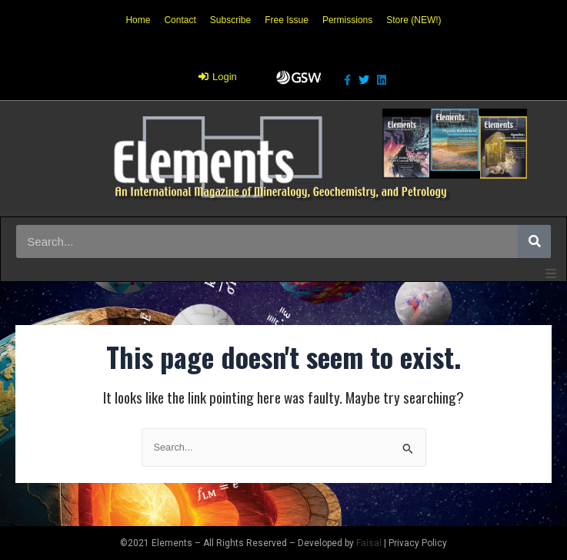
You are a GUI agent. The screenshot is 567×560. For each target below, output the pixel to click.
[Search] (534, 241)
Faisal (369, 543)
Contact (179, 20)
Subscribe (230, 20)
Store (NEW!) (413, 20)
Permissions (347, 20)
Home (137, 20)
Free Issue (287, 20)
